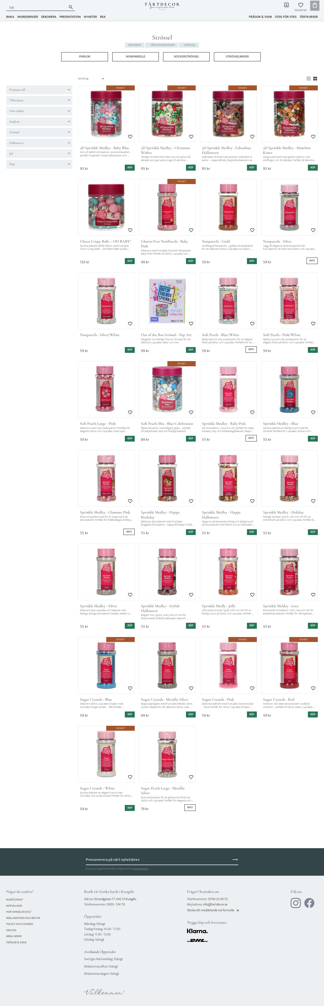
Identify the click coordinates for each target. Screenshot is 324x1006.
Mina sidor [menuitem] (282, 10)
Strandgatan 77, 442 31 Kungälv (115, 899)
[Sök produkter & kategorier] (35, 8)
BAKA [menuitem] (10, 15)
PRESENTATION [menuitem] (70, 15)
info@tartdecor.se (215, 904)
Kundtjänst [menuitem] (14, 899)
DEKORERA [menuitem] (48, 15)
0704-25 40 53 (218, 899)
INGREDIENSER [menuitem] (27, 15)
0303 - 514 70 (116, 904)
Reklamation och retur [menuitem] (23, 918)
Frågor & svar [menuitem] (260, 15)
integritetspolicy (140, 869)
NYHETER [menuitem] (90, 15)
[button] (301, 7)
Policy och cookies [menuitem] (19, 924)
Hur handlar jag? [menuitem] (18, 911)
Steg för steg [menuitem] (286, 15)
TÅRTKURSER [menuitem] (309, 15)
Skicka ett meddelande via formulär (213, 910)
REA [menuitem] (103, 15)
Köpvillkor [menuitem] (14, 905)
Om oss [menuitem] (11, 930)
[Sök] (69, 7)
